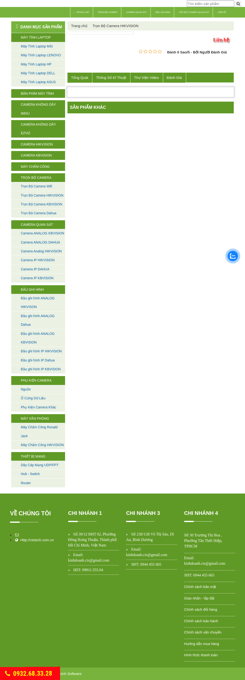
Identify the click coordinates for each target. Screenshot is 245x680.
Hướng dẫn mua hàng (201, 644)
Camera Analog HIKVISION (41, 251)
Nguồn (26, 389)
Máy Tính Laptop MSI (37, 46)
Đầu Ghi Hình (163, 12)
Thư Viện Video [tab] (146, 78)
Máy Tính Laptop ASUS (38, 82)
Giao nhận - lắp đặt (199, 598)
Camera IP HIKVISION (38, 260)
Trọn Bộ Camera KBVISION (41, 204)
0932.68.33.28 (28, 674)
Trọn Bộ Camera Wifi (36, 186)
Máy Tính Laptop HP (36, 64)
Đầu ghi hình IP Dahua (38, 360)
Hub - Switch (30, 474)
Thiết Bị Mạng (33, 456)
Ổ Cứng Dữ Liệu (33, 398)
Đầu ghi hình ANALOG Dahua (38, 320)
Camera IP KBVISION (37, 278)
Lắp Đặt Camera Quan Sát (194, 12)
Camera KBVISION (36, 155)
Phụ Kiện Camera (36, 380)
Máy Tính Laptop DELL (38, 73)
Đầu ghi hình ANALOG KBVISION (38, 338)
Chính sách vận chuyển (203, 632)
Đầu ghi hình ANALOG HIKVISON (38, 302)
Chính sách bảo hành (201, 621)
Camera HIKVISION (37, 144)
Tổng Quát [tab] (79, 78)
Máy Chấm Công (35, 167)
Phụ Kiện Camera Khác (38, 407)
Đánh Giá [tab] (174, 78)
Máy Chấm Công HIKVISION (42, 445)
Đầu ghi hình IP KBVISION (41, 369)
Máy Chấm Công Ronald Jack (39, 431)
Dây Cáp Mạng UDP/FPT (39, 465)
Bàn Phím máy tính (37, 93)
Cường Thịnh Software (63, 674)
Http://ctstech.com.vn (37, 540)
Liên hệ (222, 12)
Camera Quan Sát (136, 12)
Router (26, 483)
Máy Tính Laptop (36, 37)
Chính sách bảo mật (200, 587)
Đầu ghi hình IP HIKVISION (41, 351)
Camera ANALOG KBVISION (42, 233)
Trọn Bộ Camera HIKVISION (42, 195)
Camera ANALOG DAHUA (40, 242)
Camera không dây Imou (38, 109)
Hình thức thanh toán (201, 655)
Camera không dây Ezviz (38, 128)
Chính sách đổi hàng (200, 609)
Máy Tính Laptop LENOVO (41, 55)
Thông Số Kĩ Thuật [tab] (111, 78)
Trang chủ (81, 12)
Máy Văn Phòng (35, 418)
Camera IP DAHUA (35, 269)
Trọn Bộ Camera (107, 12)
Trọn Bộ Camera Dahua (38, 213)
